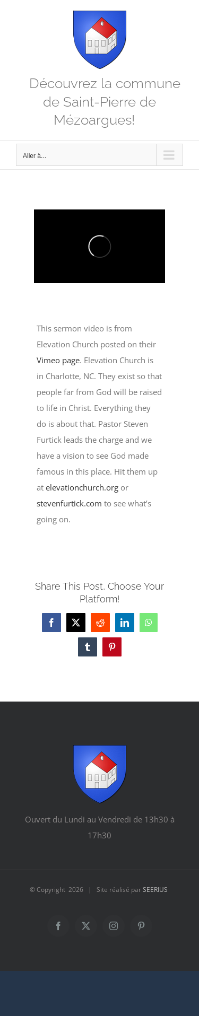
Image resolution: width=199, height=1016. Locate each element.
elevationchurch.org (82, 487)
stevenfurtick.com (69, 503)
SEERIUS (155, 889)
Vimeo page (58, 360)
